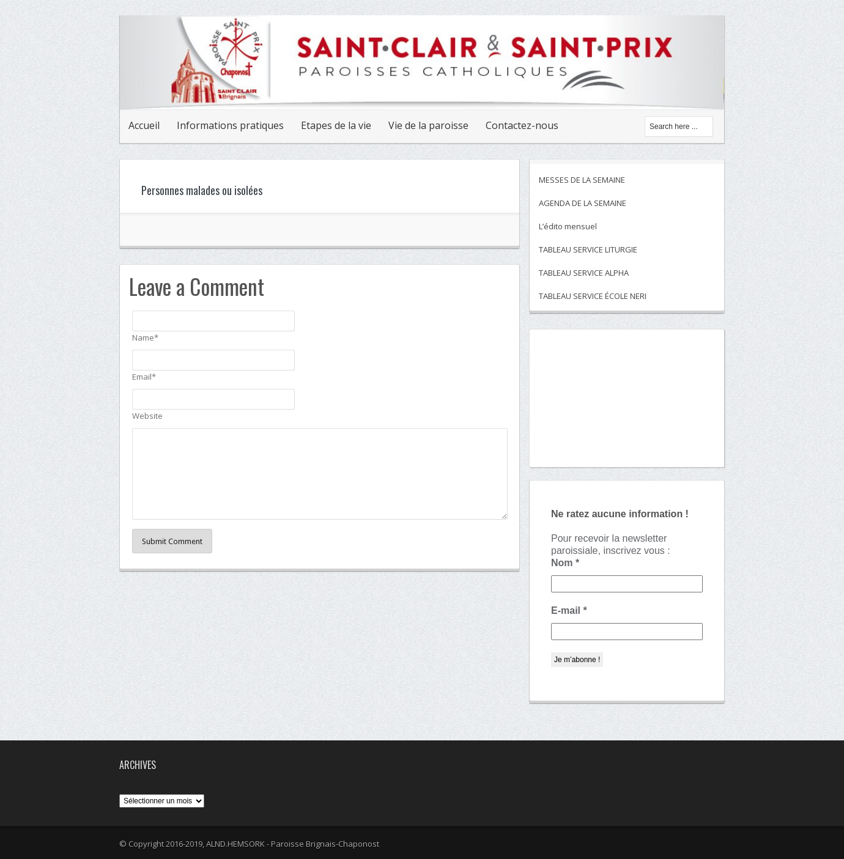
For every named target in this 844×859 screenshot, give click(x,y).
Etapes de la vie (336, 125)
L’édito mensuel (568, 226)
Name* (145, 337)
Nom (565, 563)
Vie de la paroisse (428, 125)
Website (147, 415)
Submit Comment (172, 541)
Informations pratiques (230, 125)
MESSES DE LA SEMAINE (582, 179)
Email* (144, 376)
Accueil (144, 125)
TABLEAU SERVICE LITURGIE (588, 249)
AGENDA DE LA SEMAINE (582, 202)
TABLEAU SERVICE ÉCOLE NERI (592, 295)
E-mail (569, 610)
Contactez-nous (522, 125)
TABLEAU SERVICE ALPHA (584, 272)
